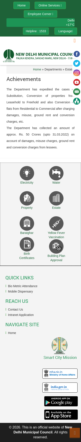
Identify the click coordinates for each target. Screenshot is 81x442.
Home (37, 69)
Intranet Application (21, 315)
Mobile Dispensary (20, 291)
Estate (56, 207)
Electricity (26, 182)
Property (27, 207)
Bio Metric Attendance (22, 286)
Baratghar (26, 233)
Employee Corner (40, 14)
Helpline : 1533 (36, 31)
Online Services (50, 5)
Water (56, 182)
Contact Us (15, 309)
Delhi (71, 20)
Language (66, 31)
